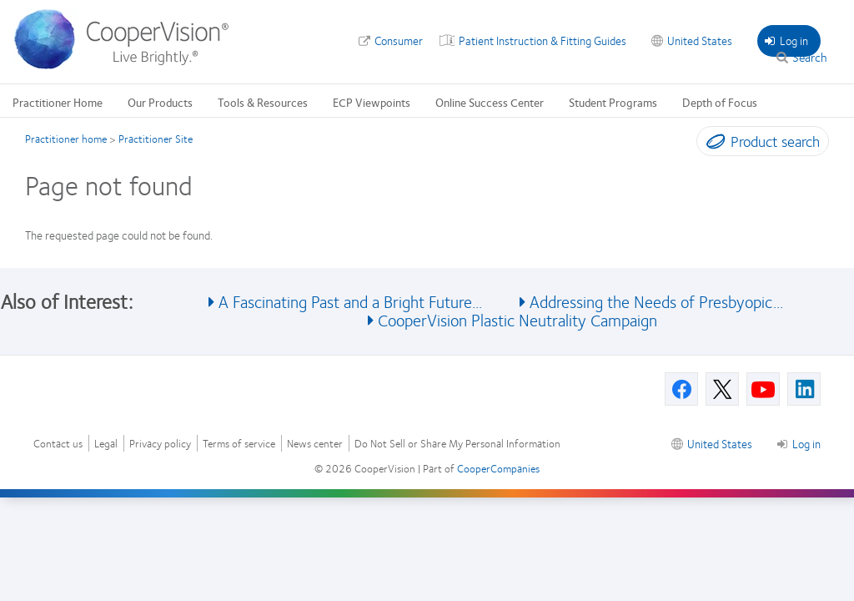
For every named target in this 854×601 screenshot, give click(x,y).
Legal (106, 444)
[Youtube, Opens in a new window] (763, 389)
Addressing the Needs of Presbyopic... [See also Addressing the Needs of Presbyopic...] (656, 301)
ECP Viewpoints (371, 102)
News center (315, 444)
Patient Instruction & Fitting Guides (542, 40)
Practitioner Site (155, 138)
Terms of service (239, 444)
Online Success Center (489, 102)
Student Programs (613, 102)
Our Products (160, 102)
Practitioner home (66, 138)
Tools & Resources (263, 102)
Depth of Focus (719, 102)
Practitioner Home (58, 102)
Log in (786, 40)
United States (699, 40)
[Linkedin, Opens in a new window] (804, 389)
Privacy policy (160, 444)
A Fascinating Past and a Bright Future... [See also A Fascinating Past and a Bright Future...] (350, 301)
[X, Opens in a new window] (722, 389)
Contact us (58, 444)
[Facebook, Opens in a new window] (681, 389)
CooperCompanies (498, 468)
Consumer (398, 40)
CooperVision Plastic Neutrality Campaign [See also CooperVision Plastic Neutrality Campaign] (517, 319)
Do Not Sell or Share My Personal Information (457, 444)
